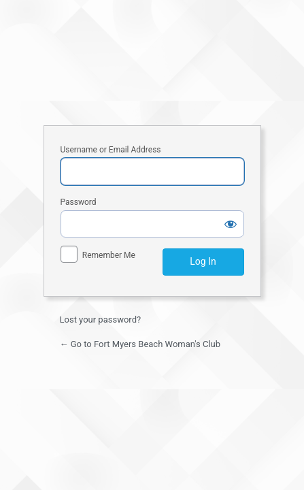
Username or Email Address (111, 149)
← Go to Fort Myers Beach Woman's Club (140, 344)
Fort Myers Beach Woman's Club (152, 62)
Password (79, 202)
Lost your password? (100, 319)
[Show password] (230, 224)
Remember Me (108, 255)
